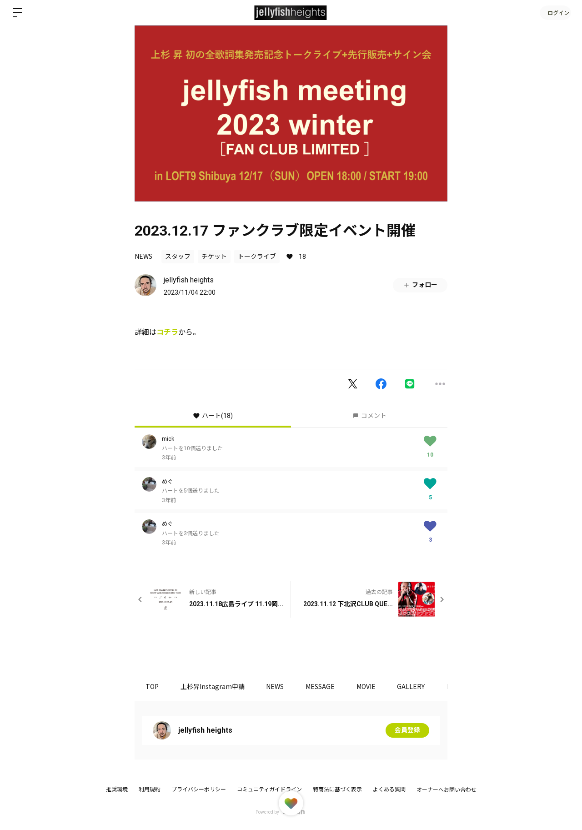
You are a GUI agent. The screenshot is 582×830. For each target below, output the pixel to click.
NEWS (143, 256)
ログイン (555, 12)
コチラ (167, 332)
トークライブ (257, 256)
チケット (214, 256)
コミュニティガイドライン (269, 789)
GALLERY (417, 686)
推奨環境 (117, 789)
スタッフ (178, 256)
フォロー (420, 285)
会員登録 (407, 730)
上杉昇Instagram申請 (214, 686)
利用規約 (150, 789)
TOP (152, 686)
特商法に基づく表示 (337, 789)
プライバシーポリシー (198, 789)
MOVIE (370, 686)
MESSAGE (323, 686)
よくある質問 (389, 789)
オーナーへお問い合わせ (446, 790)
